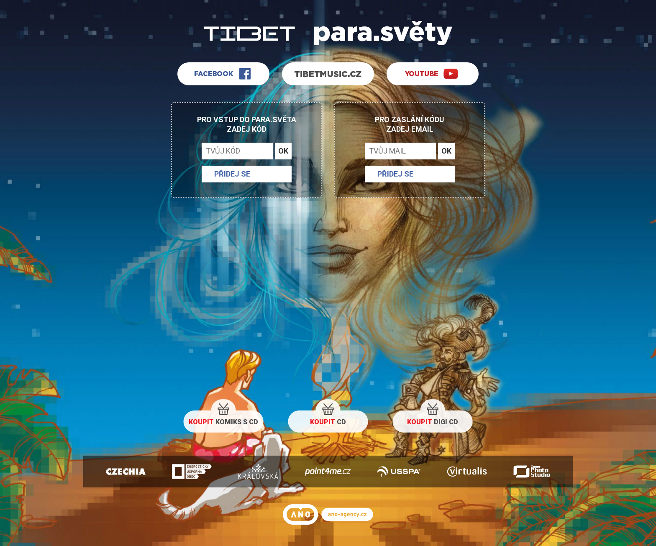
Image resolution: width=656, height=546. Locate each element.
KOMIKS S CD (223, 422)
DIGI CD (432, 422)
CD (328, 422)
